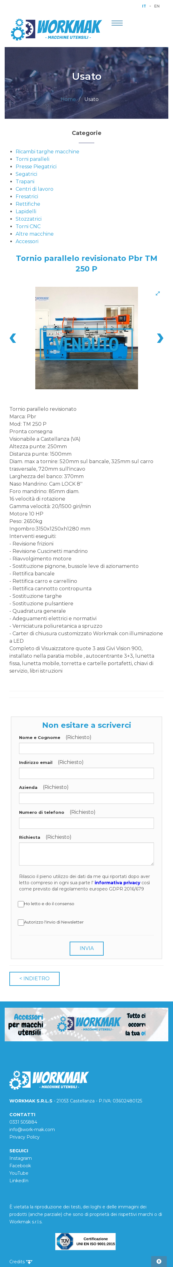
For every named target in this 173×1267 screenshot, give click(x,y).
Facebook (20, 1166)
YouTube (18, 1173)
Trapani (25, 182)
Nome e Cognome (39, 737)
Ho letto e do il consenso (46, 904)
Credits (20, 1262)
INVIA (87, 948)
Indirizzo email (35, 762)
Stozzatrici (29, 219)
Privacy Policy (24, 1137)
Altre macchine (35, 234)
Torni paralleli (32, 159)
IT (144, 6)
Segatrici (26, 174)
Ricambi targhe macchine (47, 152)
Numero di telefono (41, 812)
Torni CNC (28, 226)
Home (68, 99)
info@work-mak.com (32, 1129)
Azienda (28, 787)
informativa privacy (117, 882)
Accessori (27, 241)
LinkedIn (18, 1180)
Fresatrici (27, 196)
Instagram (20, 1158)
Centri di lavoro (34, 189)
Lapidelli (26, 211)
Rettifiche (28, 204)
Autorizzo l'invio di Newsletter (51, 922)
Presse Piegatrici (36, 167)
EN (157, 6)
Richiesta (29, 837)
